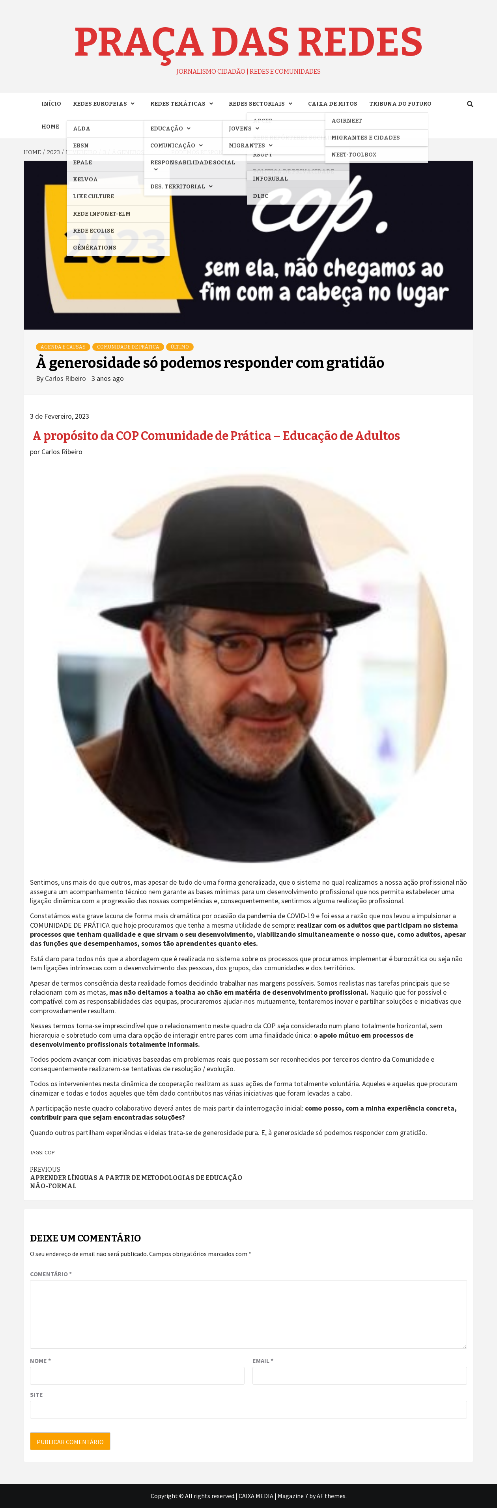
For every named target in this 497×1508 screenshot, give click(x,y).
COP (50, 1152)
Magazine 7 (293, 1496)
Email (262, 1360)
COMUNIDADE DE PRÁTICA (128, 347)
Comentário (51, 1274)
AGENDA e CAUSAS (63, 347)
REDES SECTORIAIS (262, 104)
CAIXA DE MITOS (332, 104)
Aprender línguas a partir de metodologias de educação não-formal (139, 1178)
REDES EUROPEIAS (105, 104)
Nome (40, 1360)
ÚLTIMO (180, 347)
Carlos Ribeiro (66, 378)
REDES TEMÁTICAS (183, 104)
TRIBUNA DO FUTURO (400, 104)
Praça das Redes (248, 42)
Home (50, 126)
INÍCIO (51, 104)
